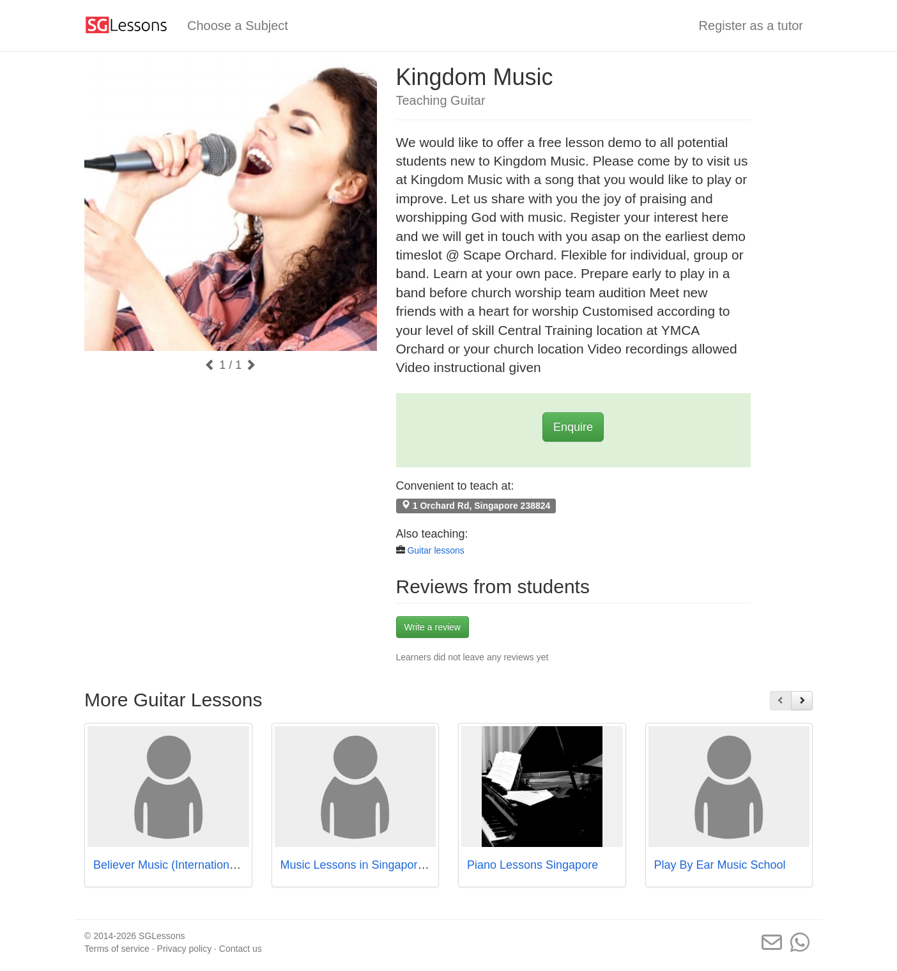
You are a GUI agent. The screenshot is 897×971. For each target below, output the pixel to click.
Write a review (432, 627)
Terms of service (117, 949)
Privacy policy (184, 949)
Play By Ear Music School (720, 864)
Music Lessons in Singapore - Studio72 (380, 864)
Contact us (240, 949)
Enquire (573, 427)
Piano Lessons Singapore (532, 864)
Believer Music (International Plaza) (183, 864)
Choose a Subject (237, 26)
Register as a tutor (751, 26)
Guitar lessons (435, 550)
